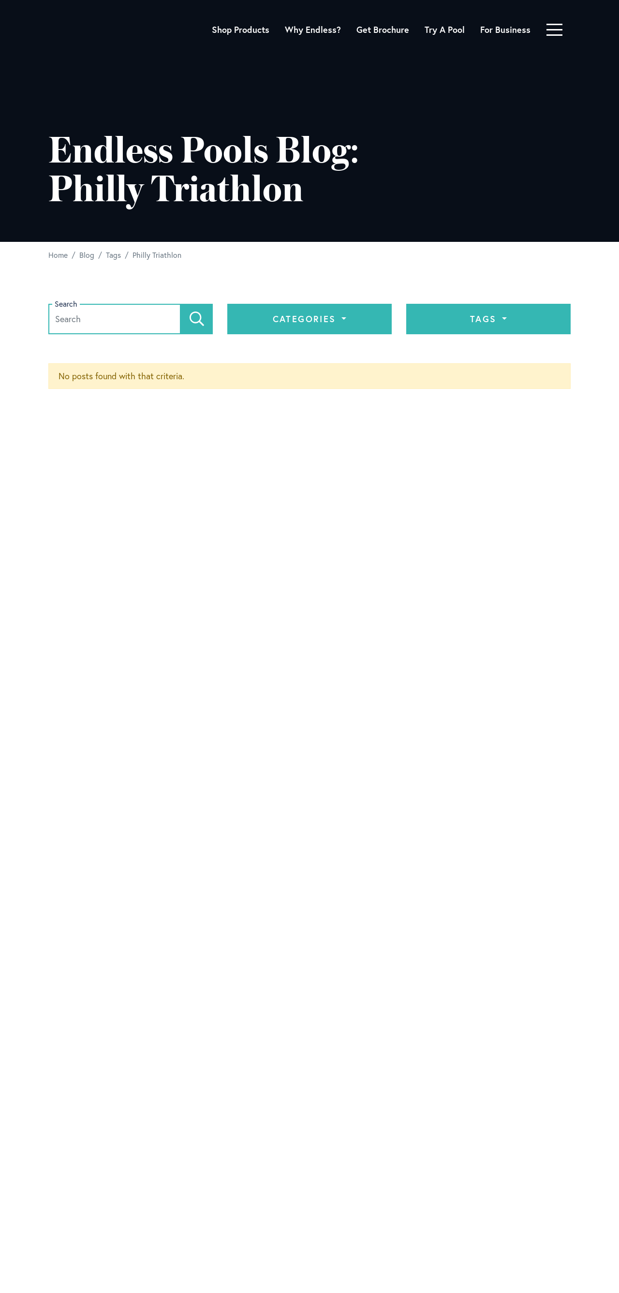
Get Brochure (382, 29)
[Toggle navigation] (554, 29)
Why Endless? (313, 29)
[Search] (197, 319)
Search (66, 304)
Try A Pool (445, 29)
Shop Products (240, 29)
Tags (485, 319)
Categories (306, 319)
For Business (505, 29)
